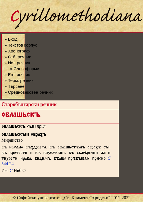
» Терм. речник (18, 80)
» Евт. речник (17, 74)
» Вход (10, 39)
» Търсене (14, 86)
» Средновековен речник (28, 92)
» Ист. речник (17, 62)
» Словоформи (24, 68)
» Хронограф (17, 51)
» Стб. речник (17, 56)
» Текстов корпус (20, 45)
